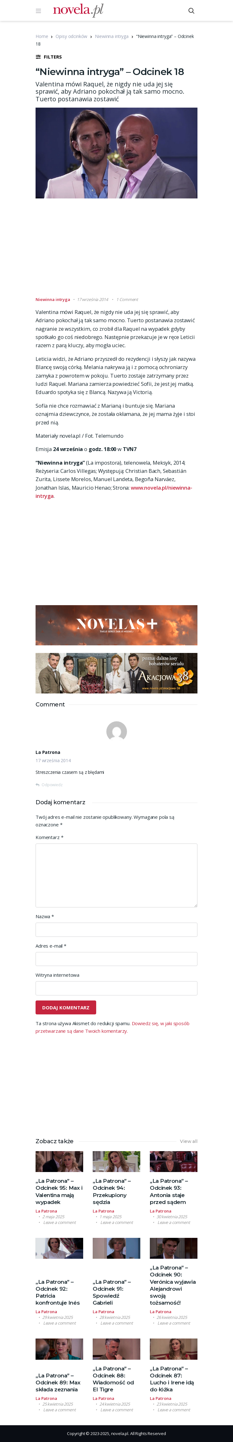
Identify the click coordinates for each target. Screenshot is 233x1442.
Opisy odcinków (71, 36)
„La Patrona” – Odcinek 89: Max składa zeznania (58, 1382)
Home (42, 36)
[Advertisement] (134, 250)
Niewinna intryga (112, 36)
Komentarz (49, 837)
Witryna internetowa (57, 975)
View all (188, 1141)
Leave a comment (59, 1222)
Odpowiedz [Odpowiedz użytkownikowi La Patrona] (52, 784)
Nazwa (45, 916)
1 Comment (127, 299)
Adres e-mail (51, 946)
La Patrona (46, 1211)
